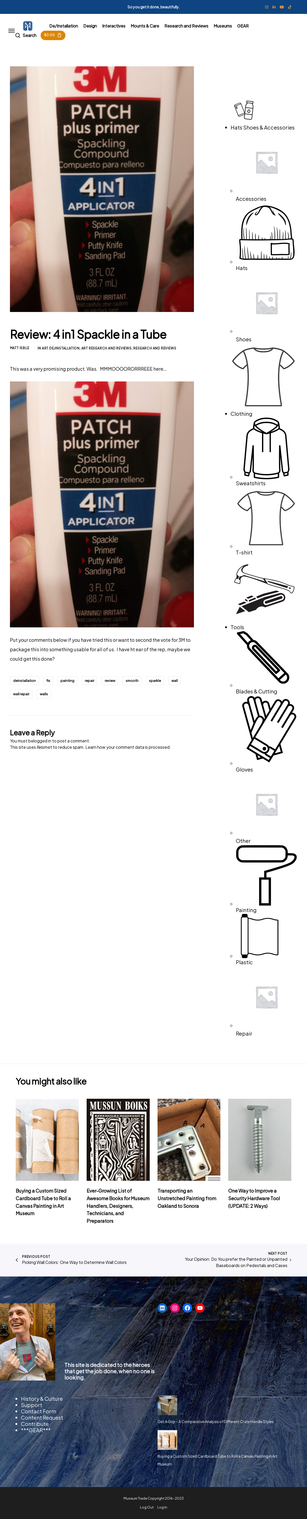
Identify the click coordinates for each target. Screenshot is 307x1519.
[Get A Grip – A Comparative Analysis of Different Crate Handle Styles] (167, 1405)
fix (48, 680)
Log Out (147, 1507)
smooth (132, 680)
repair (89, 680)
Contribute (35, 1423)
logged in (42, 741)
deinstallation (24, 680)
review (110, 680)
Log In (162, 1507)
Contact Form (38, 1411)
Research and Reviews (154, 348)
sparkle (155, 680)
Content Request (42, 1417)
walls (44, 694)
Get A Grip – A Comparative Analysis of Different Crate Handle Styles (216, 1421)
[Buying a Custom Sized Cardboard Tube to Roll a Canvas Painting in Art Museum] (167, 1440)
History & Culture (42, 1398)
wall (174, 680)
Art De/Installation (61, 348)
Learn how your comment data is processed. (128, 747)
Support (31, 1405)
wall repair (21, 694)
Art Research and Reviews (106, 348)
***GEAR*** (36, 1430)
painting (67, 680)
